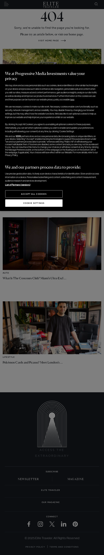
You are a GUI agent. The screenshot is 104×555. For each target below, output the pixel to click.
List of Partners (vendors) (17, 184)
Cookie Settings (33, 203)
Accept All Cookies (34, 194)
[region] (52, 137)
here (72, 99)
